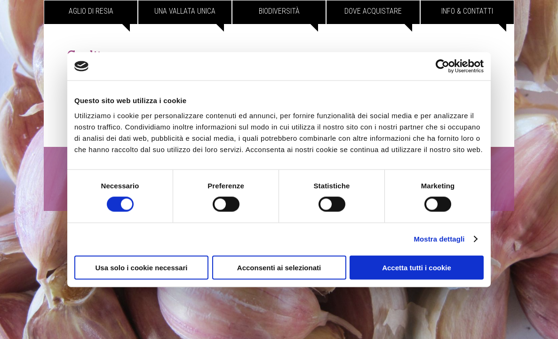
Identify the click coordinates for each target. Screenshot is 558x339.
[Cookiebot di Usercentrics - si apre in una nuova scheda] (442, 66)
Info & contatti (467, 11)
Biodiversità (279, 11)
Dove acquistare (373, 11)
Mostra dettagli (439, 239)
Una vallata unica (184, 11)
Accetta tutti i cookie (416, 267)
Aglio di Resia (91, 11)
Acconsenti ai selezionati (279, 267)
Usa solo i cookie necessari (142, 267)
